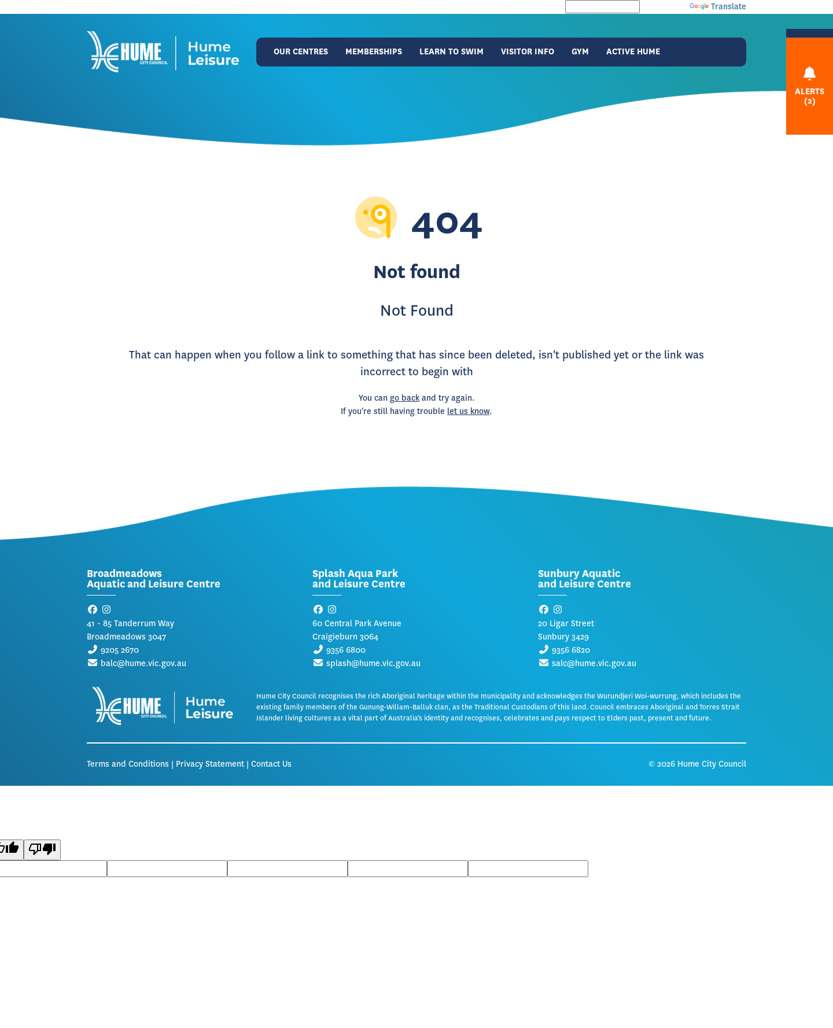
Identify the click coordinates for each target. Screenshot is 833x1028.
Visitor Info (527, 51)
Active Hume (633, 51)
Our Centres (301, 51)
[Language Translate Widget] (602, 6)
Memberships (373, 51)
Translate (718, 6)
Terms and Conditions (128, 764)
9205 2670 (120, 650)
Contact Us (271, 764)
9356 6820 (571, 650)
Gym (580, 51)
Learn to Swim (451, 51)
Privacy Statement (210, 764)
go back (404, 398)
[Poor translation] (42, 850)
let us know (468, 411)
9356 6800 (346, 650)
